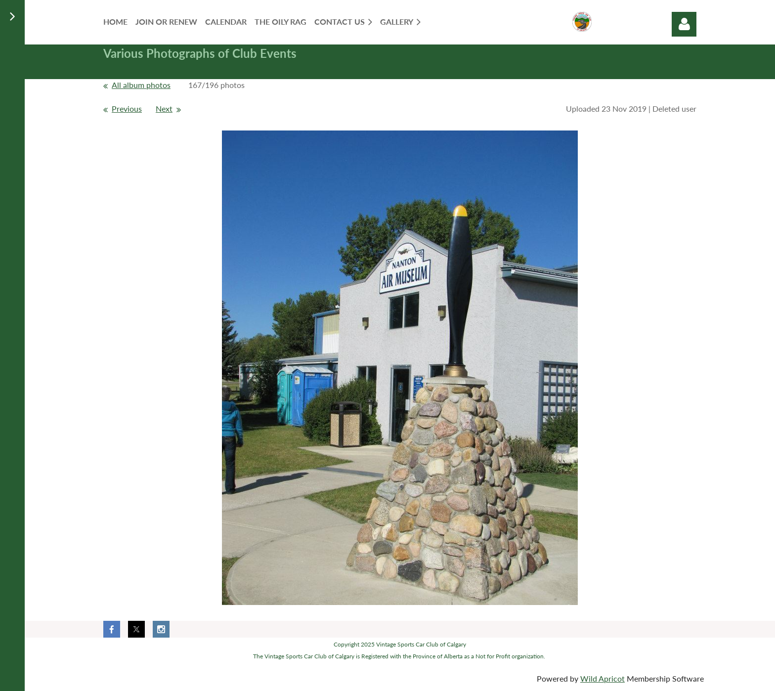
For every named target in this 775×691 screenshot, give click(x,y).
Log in (684, 24)
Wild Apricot (602, 678)
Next (164, 108)
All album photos (141, 84)
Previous (127, 108)
